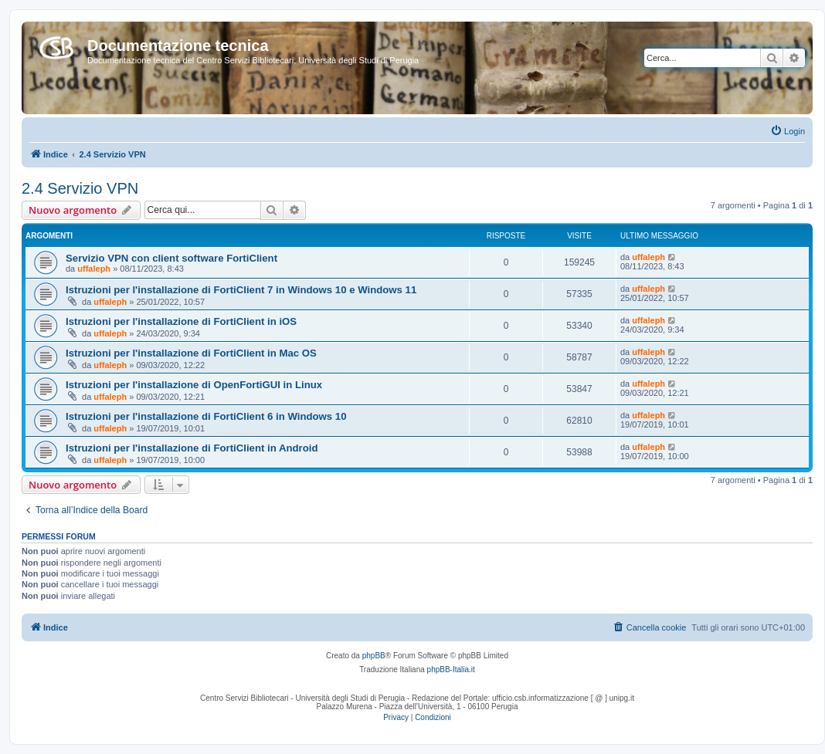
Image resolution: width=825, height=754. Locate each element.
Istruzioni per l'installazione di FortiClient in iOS (181, 321)
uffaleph (93, 268)
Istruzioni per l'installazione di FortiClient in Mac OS (191, 353)
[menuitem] (787, 131)
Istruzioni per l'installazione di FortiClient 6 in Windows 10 (206, 416)
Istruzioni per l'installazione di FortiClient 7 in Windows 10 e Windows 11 (241, 290)
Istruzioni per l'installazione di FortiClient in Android (191, 448)
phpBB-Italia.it (451, 669)
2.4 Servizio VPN (80, 188)
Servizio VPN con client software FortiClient (171, 258)
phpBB (373, 655)
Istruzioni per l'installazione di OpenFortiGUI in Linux (194, 385)
